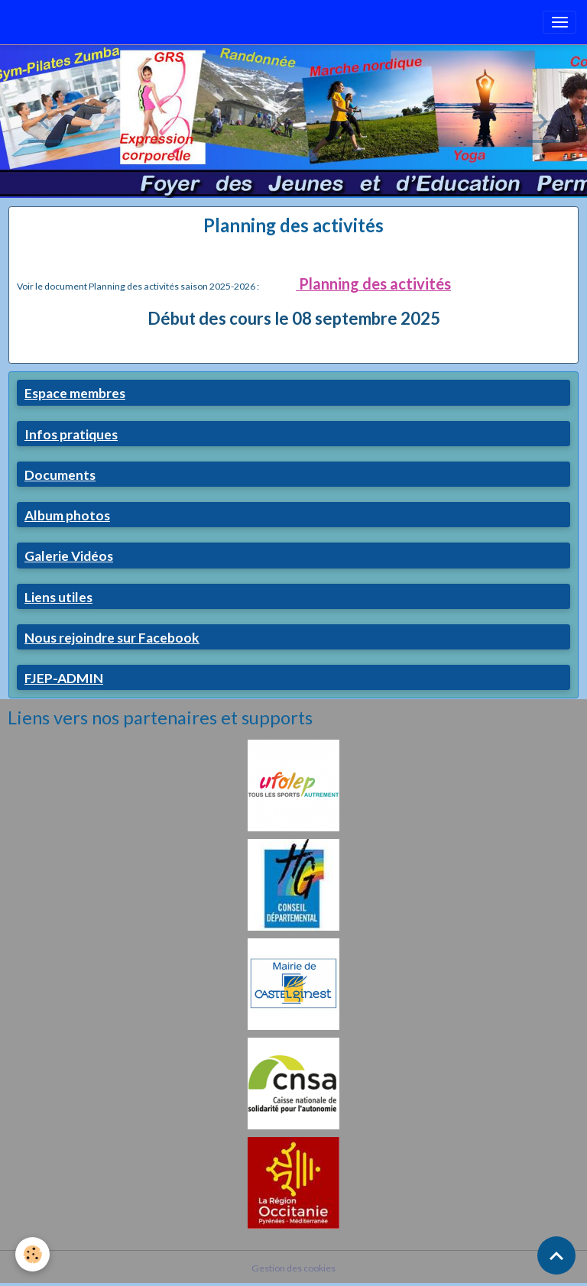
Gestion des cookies (293, 1268)
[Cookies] (32, 1254)
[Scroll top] (556, 1255)
